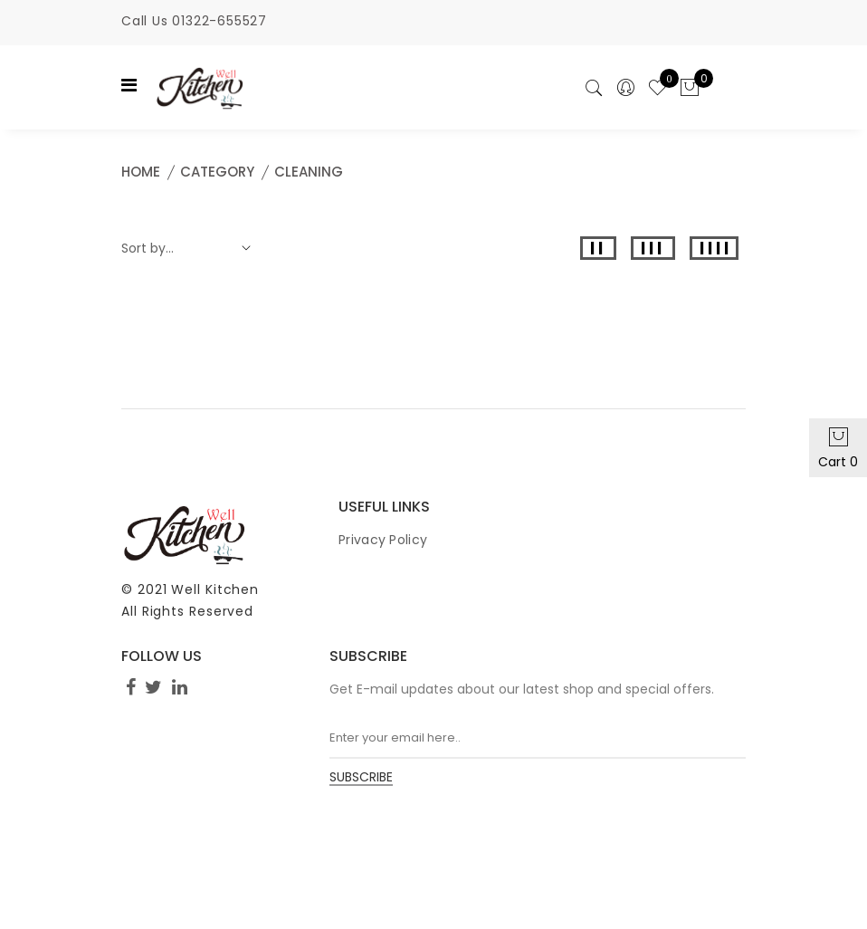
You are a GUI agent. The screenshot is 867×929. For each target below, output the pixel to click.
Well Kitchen (215, 589)
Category (217, 171)
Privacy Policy (382, 540)
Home (140, 171)
